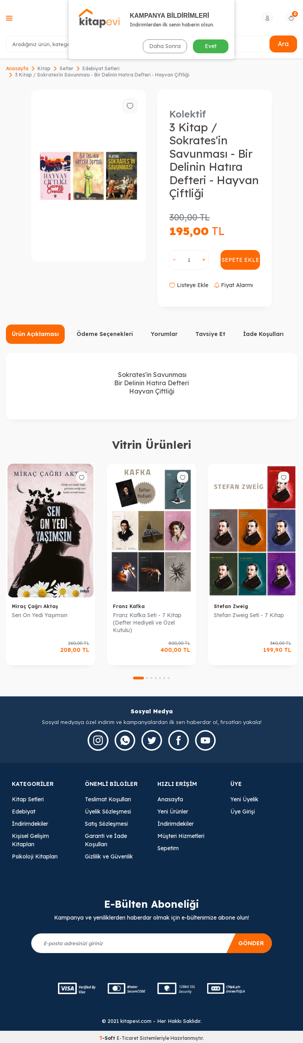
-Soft (108, 1038)
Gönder (251, 943)
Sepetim (168, 848)
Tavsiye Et (210, 334)
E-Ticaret (127, 1038)
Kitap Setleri (28, 799)
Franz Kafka (129, 606)
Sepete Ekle (240, 259)
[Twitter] (151, 740)
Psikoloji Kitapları (35, 856)
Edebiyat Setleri (101, 68)
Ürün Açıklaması (35, 334)
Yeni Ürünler (172, 811)
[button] (138, 678)
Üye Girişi (242, 811)
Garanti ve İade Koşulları (106, 840)
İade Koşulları (263, 334)
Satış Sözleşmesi (106, 823)
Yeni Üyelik (244, 799)
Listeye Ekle (188, 285)
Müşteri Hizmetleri (180, 836)
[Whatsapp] (124, 740)
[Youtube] (205, 740)
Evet (211, 46)
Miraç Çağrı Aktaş (35, 606)
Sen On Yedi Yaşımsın (39, 615)
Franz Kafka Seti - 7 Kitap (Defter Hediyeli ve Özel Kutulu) (147, 623)
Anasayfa (17, 68)
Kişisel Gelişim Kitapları (30, 840)
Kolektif (187, 114)
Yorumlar (164, 334)
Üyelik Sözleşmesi (108, 811)
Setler (66, 68)
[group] (88, 175)
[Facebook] (178, 740)
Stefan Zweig (231, 606)
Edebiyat (24, 811)
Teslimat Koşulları (108, 799)
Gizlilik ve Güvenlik (109, 856)
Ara (283, 44)
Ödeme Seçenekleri (105, 334)
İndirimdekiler (30, 823)
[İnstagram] (98, 740)
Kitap (43, 68)
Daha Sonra (165, 46)
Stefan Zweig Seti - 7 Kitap (249, 615)
